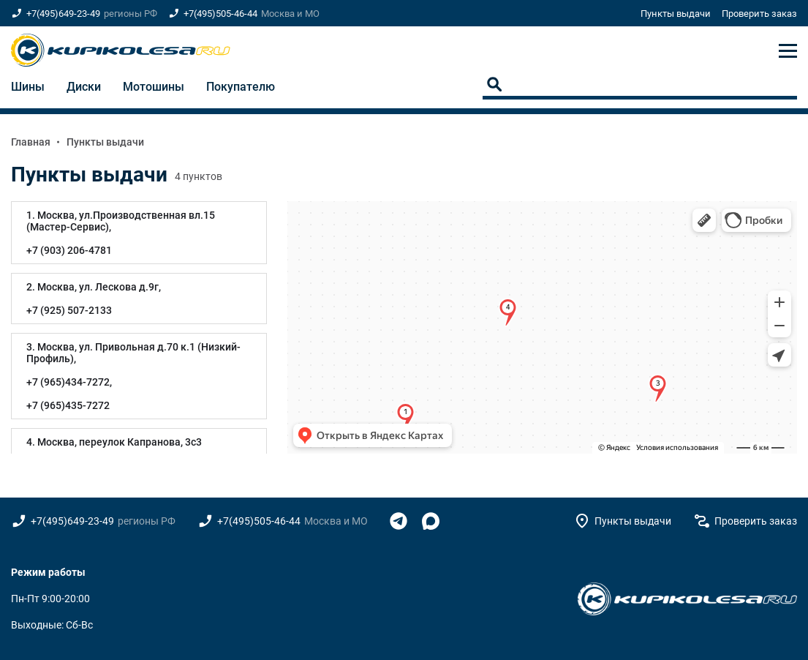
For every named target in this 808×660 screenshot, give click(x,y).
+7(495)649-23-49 (63, 13)
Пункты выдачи (676, 13)
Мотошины (153, 87)
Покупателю (240, 87)
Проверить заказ (759, 13)
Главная (30, 142)
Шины (28, 87)
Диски (84, 87)
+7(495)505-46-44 (220, 13)
